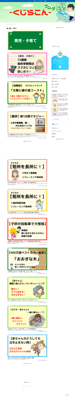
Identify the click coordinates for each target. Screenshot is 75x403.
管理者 (53, 136)
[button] (67, 119)
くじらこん (60, 50)
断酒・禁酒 (54, 81)
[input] (60, 119)
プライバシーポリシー (57, 131)
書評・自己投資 (55, 84)
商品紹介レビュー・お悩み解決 (59, 78)
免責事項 (54, 133)
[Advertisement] (27, 150)
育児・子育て (55, 87)
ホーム (68, 399)
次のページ (27, 388)
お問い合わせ (55, 128)
